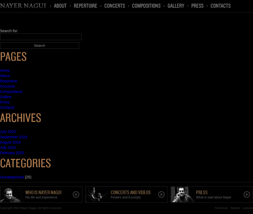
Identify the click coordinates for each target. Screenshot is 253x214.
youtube (248, 208)
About (60, 6)
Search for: (9, 31)
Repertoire (85, 6)
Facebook (221, 208)
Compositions (146, 6)
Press (197, 6)
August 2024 (10, 142)
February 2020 (12, 153)
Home (23, 6)
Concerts (114, 6)
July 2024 (8, 147)
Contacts (221, 6)
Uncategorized (12, 177)
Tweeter (235, 208)
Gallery (176, 6)
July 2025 (8, 132)
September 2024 (13, 137)
